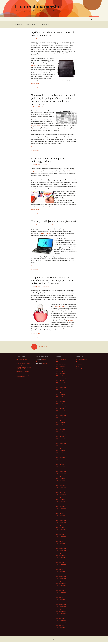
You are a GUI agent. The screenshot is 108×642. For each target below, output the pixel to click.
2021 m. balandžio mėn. (61, 434)
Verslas (44, 106)
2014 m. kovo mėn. (60, 625)
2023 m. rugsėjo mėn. (61, 371)
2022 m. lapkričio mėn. (61, 389)
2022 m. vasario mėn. (60, 410)
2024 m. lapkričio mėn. (61, 364)
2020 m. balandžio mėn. (61, 462)
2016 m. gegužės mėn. (61, 564)
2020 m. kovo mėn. (60, 464)
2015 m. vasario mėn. (60, 599)
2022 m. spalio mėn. (60, 392)
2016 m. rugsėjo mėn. (61, 555)
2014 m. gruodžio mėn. (61, 604)
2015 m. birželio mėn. (60, 590)
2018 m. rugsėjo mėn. (61, 499)
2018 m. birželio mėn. (60, 506)
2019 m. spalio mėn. (60, 476)
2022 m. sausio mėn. (60, 413)
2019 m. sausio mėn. (60, 492)
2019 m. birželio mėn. (60, 483)
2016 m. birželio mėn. (60, 562)
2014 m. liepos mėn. (60, 616)
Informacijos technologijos (48, 224)
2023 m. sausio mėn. (60, 385)
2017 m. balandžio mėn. (61, 539)
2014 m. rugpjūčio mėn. (61, 613)
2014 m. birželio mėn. (60, 618)
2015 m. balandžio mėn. (61, 595)
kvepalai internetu (59, 306)
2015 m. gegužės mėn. (61, 592)
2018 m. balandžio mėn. (61, 511)
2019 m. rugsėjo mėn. (61, 478)
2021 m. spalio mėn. (60, 420)
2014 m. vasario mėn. (60, 627)
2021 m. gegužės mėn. (61, 431)
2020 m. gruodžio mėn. (61, 443)
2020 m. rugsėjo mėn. (61, 450)
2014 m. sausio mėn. (60, 630)
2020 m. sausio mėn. (60, 469)
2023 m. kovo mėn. (60, 380)
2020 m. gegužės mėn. (61, 459)
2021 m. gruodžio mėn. (61, 415)
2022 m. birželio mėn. (60, 401)
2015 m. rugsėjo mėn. (61, 583)
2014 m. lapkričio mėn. (61, 606)
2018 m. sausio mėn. (60, 518)
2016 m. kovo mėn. (60, 569)
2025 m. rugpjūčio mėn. (61, 359)
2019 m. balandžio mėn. (61, 487)
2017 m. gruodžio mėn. (61, 520)
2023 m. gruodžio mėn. (61, 368)
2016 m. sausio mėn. (60, 574)
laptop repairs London (44, 233)
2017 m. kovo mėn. (60, 541)
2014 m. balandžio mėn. (61, 623)
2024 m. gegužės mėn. (61, 366)
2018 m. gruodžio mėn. (61, 494)
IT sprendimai (46, 164)
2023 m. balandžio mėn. (61, 378)
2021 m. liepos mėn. (60, 427)
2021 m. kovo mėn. (60, 436)
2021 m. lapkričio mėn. (61, 417)
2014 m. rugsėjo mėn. (61, 611)
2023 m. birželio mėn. (60, 373)
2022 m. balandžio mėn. (61, 406)
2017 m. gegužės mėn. (61, 536)
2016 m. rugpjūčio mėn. (61, 557)
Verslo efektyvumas (80, 368)
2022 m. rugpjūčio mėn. (61, 396)
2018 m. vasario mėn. (60, 515)
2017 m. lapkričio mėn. (61, 522)
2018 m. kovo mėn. (60, 513)
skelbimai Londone (36, 125)
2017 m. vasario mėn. (60, 543)
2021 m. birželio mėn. (60, 429)
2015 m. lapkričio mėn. (61, 578)
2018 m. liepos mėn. (60, 504)
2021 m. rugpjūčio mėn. (61, 424)
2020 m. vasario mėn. (60, 466)
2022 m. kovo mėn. (60, 408)
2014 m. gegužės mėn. (61, 620)
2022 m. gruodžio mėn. (61, 387)
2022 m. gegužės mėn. (61, 403)
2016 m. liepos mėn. (60, 560)
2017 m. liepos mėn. (60, 532)
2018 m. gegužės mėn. (61, 508)
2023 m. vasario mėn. (60, 382)
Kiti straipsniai (46, 38)
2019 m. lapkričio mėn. (61, 473)
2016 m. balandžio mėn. (61, 567)
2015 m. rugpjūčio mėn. (61, 585)
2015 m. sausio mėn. (60, 602)
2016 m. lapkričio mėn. (61, 550)
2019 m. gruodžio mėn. (61, 471)
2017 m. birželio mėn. (60, 534)
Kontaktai (17, 19)
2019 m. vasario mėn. (60, 490)
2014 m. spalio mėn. (60, 609)
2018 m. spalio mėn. (60, 497)
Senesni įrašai (39, 347)
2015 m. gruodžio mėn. (61, 576)
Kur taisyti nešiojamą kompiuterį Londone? (53, 221)
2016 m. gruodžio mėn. (61, 548)
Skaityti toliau (35, 83)
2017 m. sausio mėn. (60, 546)
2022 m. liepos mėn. (60, 399)
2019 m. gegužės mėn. (61, 485)
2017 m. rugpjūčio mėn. (61, 529)
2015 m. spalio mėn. (60, 581)
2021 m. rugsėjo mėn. (61, 422)
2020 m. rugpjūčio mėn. (61, 452)
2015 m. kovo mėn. (60, 597)
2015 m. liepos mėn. (60, 588)
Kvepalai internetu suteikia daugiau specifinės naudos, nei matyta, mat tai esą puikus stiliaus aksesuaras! (52, 280)
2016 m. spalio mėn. (60, 553)
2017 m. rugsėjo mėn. (61, 527)
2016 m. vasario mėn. (60, 571)
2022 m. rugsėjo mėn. (61, 394)
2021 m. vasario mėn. (60, 438)
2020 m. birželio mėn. (60, 457)
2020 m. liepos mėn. (60, 455)
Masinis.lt (70, 321)
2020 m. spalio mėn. (60, 448)
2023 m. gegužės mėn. (61, 375)
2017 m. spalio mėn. (60, 525)
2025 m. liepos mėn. (60, 361)
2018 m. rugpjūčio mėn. (61, 501)
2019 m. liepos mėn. (60, 480)
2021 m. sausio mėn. (60, 441)
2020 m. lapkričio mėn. (61, 445)
